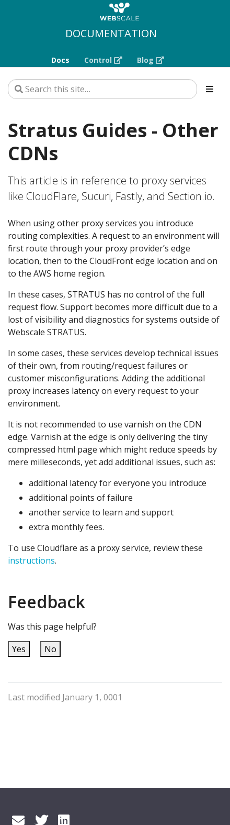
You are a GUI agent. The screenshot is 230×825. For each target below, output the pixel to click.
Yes (19, 649)
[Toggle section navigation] (209, 89)
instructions (31, 560)
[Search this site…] (102, 89)
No (50, 649)
